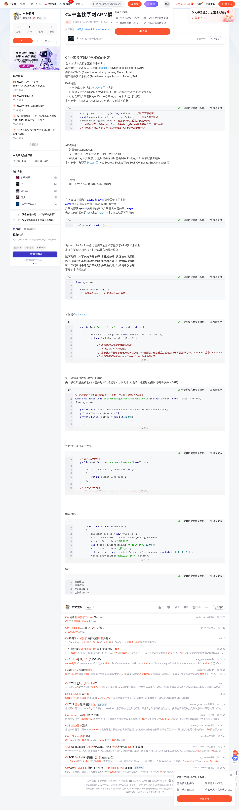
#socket (106, 29)
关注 (88, 607)
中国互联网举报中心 (120, 788)
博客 (22, 4)
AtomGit (50, 4)
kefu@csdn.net (159, 780)
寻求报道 (123, 780)
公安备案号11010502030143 (96, 785)
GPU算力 (66, 3)
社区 (38, 4)
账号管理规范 (152, 788)
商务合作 (112, 780)
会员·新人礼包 (184, 3)
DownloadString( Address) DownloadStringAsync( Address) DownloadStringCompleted (119, 120)
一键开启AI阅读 (35, 254)
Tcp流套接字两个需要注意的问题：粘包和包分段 (38, 220)
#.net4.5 (89, 29)
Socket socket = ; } (100, 289)
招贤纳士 (102, 780)
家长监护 (90, 788)
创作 (226, 4)
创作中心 (210, 4)
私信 (47, 41)
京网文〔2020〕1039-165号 (142, 785)
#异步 (80, 29)
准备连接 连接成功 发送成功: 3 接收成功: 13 (82, 587)
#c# (98, 29)
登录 (167, 4)
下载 (30, 4)
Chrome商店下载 (137, 788)
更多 (79, 4)
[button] (32, 67)
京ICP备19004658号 (119, 785)
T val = (91, 225)
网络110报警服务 (102, 788)
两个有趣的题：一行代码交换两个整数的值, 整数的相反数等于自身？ (39, 214)
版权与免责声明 (166, 788)
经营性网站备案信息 (164, 785)
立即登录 (142, 31)
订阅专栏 (215, 39)
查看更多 (35, 144)
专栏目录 (218, 607)
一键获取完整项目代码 (192, 108)
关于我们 (91, 780)
